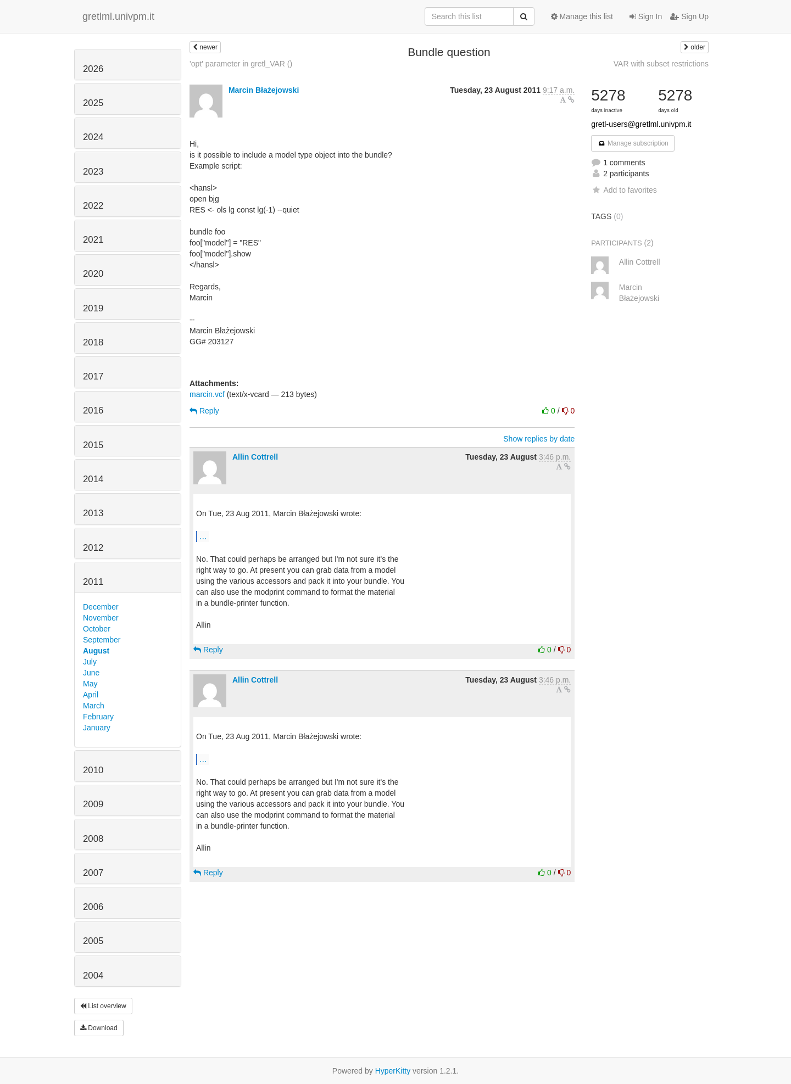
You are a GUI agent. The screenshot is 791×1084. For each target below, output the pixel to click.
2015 (93, 445)
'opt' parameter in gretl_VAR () (241, 63)
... (203, 536)
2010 (93, 770)
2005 (93, 941)
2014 (93, 479)
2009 (93, 804)
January (96, 727)
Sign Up (689, 16)
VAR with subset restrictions (661, 63)
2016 (93, 410)
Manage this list (582, 16)
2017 (93, 376)
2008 (93, 839)
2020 (93, 274)
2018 (93, 342)
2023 (93, 171)
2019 (93, 308)
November (101, 617)
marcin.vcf (207, 394)
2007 (93, 873)
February (98, 716)
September (101, 639)
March (93, 705)
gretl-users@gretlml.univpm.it (641, 124)
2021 (93, 239)
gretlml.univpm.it (118, 16)
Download (99, 1028)
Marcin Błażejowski (264, 90)
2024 (93, 137)
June (91, 672)
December (101, 606)
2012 (93, 548)
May (90, 683)
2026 (93, 69)
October (96, 628)
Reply (204, 410)
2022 (93, 205)
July (90, 661)
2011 (93, 582)
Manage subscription (633, 143)
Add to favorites (623, 190)
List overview (103, 1006)
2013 (93, 513)
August (96, 650)
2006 (93, 907)
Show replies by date (539, 438)
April (90, 694)
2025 (93, 103)
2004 (93, 975)
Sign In (646, 16)
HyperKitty (393, 1070)
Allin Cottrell (255, 456)
